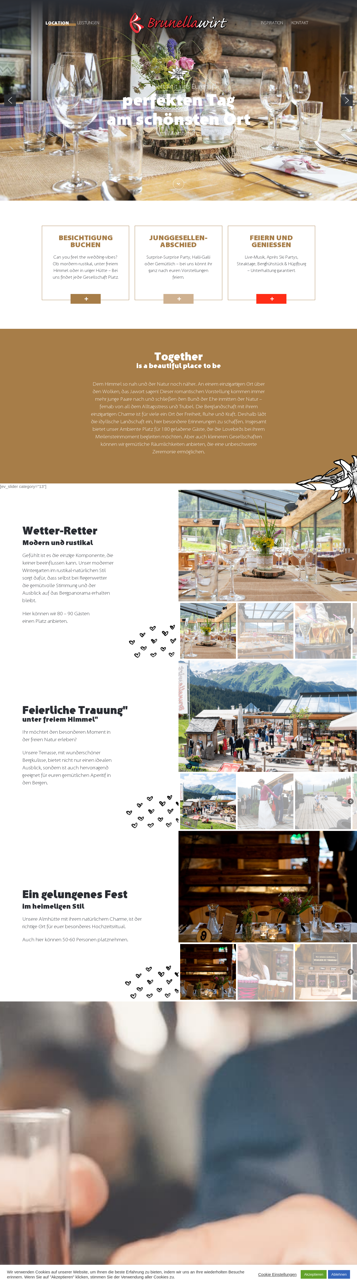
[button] (10, 100)
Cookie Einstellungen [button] (277, 1274)
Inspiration (272, 23)
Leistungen (88, 23)
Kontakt (299, 23)
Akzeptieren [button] (313, 1274)
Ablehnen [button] (339, 1274)
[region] (178, 100)
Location (57, 23)
